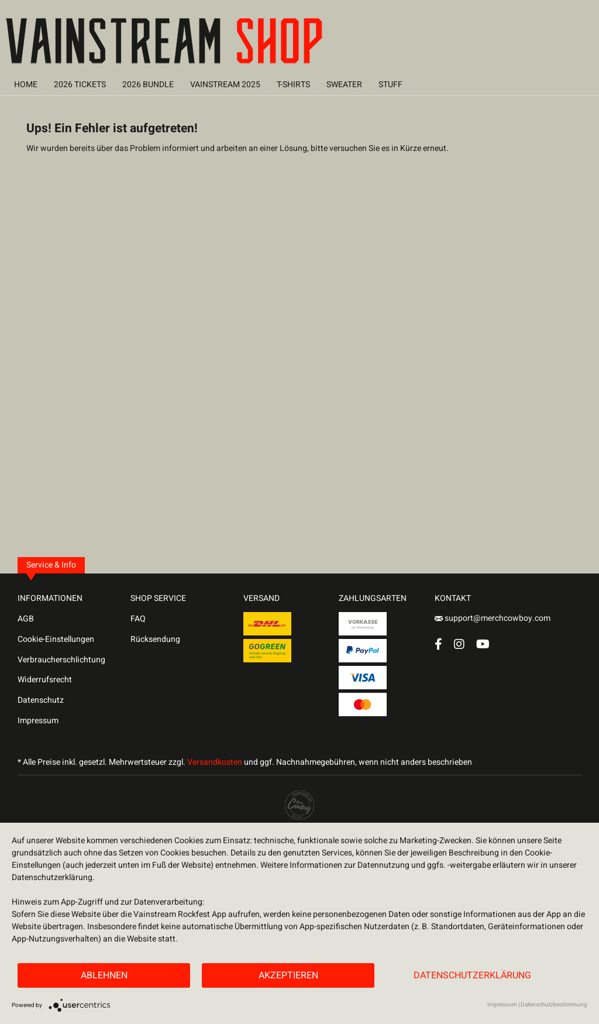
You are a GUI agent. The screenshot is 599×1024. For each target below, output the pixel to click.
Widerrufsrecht (45, 679)
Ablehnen (104, 975)
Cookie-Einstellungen (56, 639)
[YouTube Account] (483, 644)
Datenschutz (41, 700)
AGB (26, 619)
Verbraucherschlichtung (61, 660)
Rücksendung (155, 639)
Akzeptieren (288, 975)
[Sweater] (344, 84)
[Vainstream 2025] (225, 84)
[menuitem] (26, 84)
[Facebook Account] (438, 644)
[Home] (26, 84)
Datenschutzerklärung (472, 975)
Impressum (38, 720)
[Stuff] (390, 84)
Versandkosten (214, 762)
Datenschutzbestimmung (554, 1005)
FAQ (138, 619)
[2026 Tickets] (80, 84)
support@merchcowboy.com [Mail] (492, 618)
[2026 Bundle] (148, 84)
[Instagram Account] (459, 644)
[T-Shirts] (293, 84)
